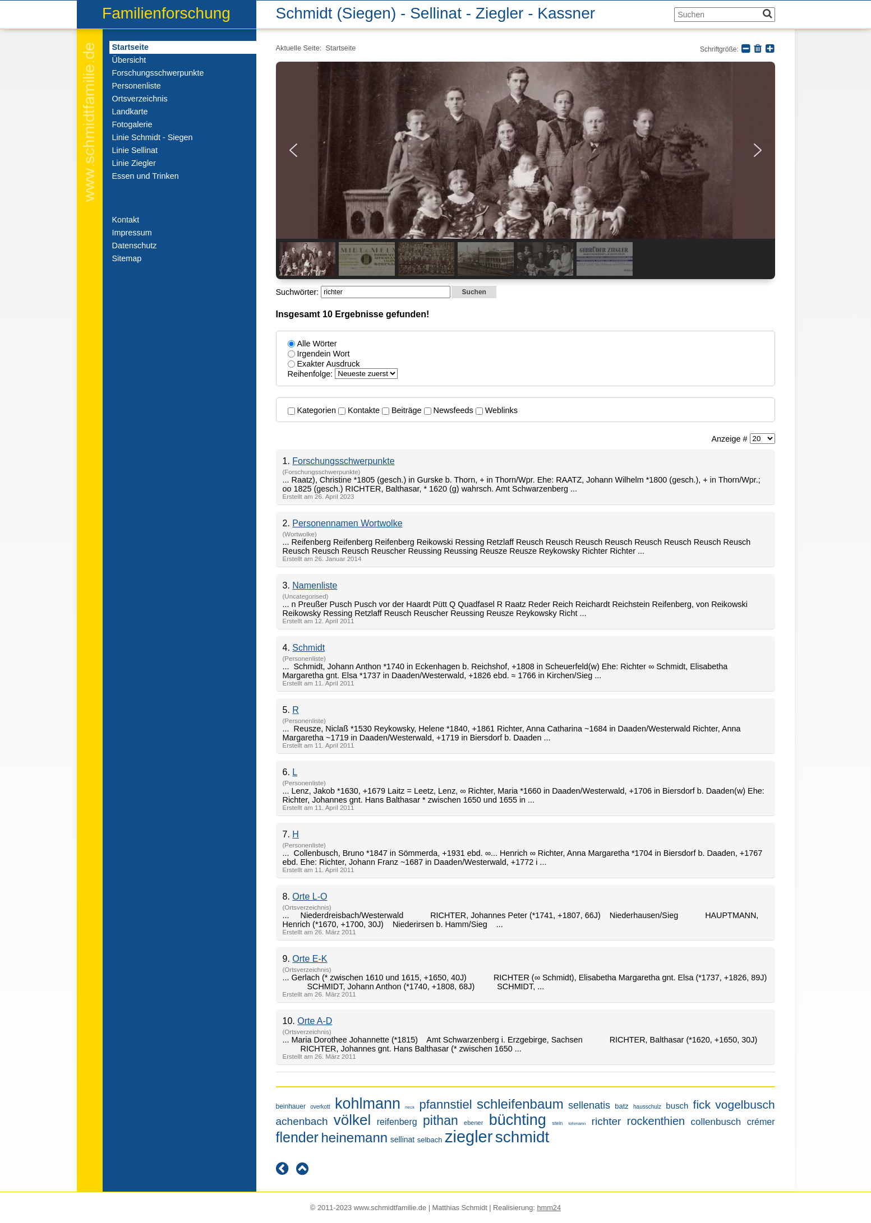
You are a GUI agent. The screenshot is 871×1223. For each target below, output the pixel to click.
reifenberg (397, 1122)
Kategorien (313, 410)
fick (702, 1104)
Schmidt (308, 647)
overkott (320, 1107)
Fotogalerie (132, 124)
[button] (293, 150)
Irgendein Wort (323, 353)
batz (622, 1106)
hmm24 (549, 1207)
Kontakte (360, 410)
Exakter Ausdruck (328, 363)
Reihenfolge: (311, 373)
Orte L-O (309, 896)
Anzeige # (730, 438)
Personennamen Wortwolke (347, 523)
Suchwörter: (298, 292)
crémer (761, 1122)
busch (677, 1105)
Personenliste (136, 85)
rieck (409, 1107)
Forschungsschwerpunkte (158, 72)
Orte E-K (309, 958)
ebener (473, 1122)
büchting (517, 1119)
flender (297, 1137)
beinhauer (291, 1106)
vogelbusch (745, 1104)
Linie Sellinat (135, 150)
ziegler (468, 1137)
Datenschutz (134, 245)
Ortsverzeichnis (140, 98)
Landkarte (130, 111)
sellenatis (589, 1105)
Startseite (130, 47)
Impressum (132, 232)
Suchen (474, 292)
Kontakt (126, 219)
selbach (430, 1140)
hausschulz (647, 1107)
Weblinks (497, 410)
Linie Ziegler (134, 163)
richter (606, 1121)
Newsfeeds (450, 410)
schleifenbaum (520, 1103)
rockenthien (656, 1121)
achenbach (302, 1121)
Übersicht (129, 59)
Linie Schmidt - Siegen (152, 137)
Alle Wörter (317, 343)
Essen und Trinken (145, 176)
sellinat (402, 1139)
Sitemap (127, 258)
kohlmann (367, 1103)
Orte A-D (314, 1021)
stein (557, 1123)
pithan (440, 1120)
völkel (352, 1119)
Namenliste (314, 585)
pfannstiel (445, 1104)
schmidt (522, 1137)
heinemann (354, 1137)
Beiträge (403, 410)
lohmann (577, 1123)
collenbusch (716, 1122)
